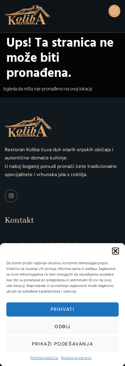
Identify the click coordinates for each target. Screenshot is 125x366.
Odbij (62, 326)
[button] (115, 251)
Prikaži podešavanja (62, 344)
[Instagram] (11, 196)
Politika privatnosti (76, 358)
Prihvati (63, 309)
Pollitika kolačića (44, 358)
